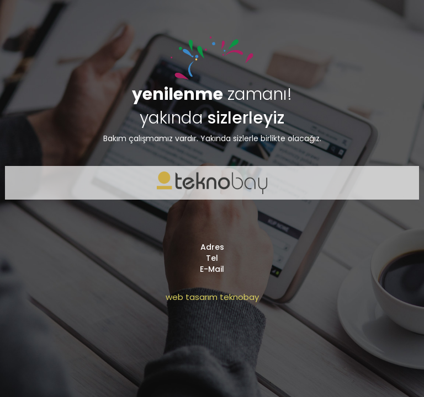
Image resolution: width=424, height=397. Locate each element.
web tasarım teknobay (212, 297)
